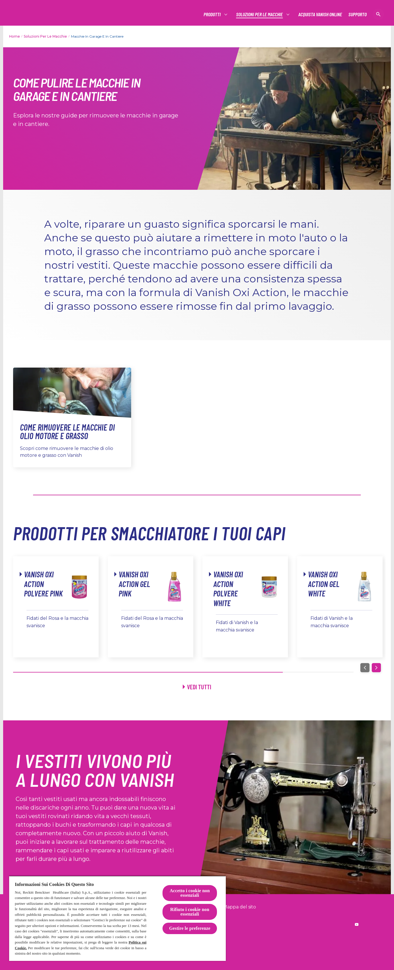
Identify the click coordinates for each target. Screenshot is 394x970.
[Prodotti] (212, 14)
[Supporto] (357, 14)
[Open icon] (378, 14)
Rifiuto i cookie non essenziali (189, 911)
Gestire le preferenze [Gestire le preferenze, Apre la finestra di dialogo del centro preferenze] (189, 928)
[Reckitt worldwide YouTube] (356, 924)
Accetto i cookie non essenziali (190, 893)
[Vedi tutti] (197, 687)
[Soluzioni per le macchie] (260, 14)
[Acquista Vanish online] (320, 14)
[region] (117, 918)
